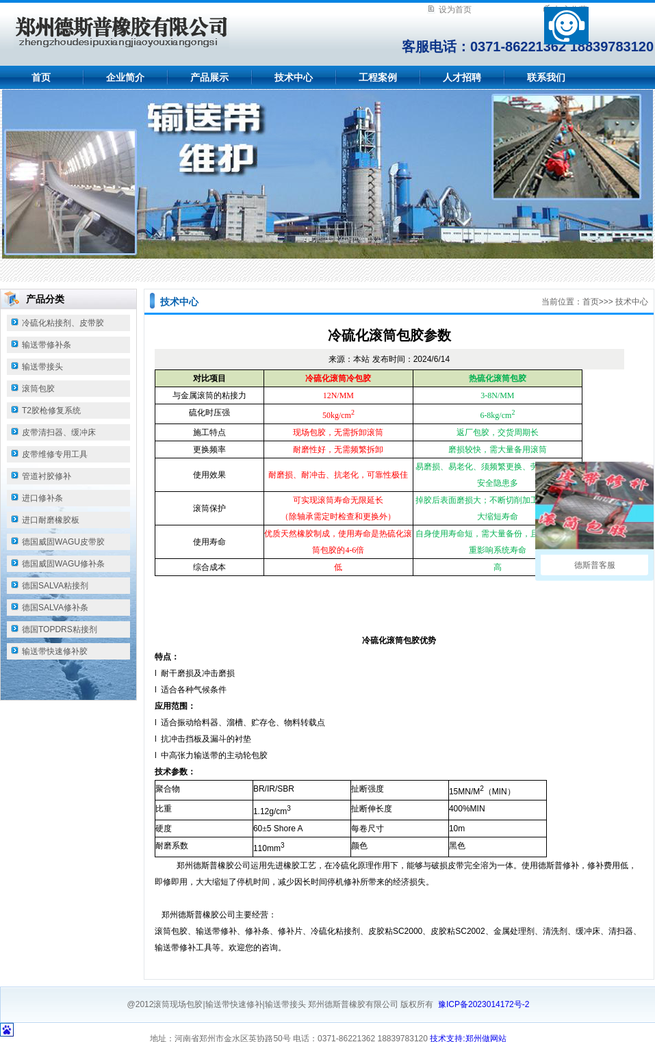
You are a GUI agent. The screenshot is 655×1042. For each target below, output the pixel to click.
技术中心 (293, 77)
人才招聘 (462, 77)
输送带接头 (42, 367)
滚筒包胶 (38, 388)
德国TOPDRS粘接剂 (59, 629)
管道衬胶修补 (46, 476)
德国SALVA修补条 (55, 607)
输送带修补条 (46, 345)
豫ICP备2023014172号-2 (483, 1004)
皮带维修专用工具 (55, 454)
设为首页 (455, 9)
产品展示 (209, 77)
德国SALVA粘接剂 (55, 585)
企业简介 (125, 77)
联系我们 (546, 77)
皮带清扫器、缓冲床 (59, 432)
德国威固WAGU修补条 (63, 564)
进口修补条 (42, 498)
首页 (41, 77)
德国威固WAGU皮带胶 (63, 542)
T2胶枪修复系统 (51, 410)
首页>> (595, 302)
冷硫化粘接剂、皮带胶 (63, 323)
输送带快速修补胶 (55, 651)
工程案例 (378, 77)
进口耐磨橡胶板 (50, 520)
